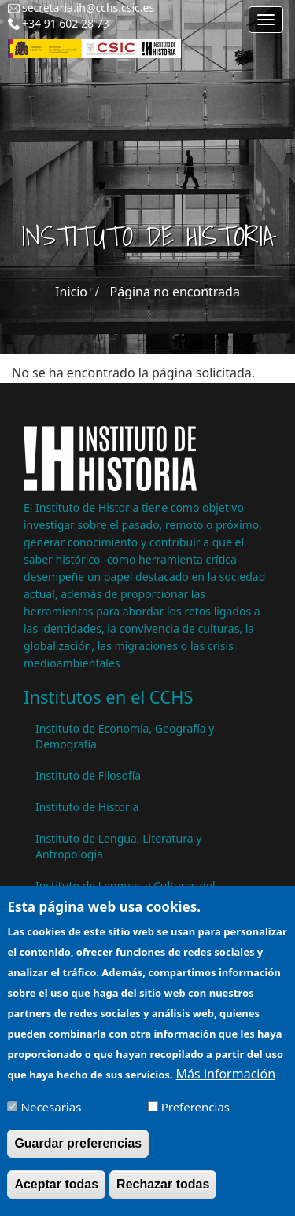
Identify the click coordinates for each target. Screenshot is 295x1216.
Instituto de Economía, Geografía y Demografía (124, 736)
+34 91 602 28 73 (65, 23)
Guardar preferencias (78, 1153)
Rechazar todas (162, 1194)
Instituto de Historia (86, 806)
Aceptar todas (56, 1194)
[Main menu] (266, 19)
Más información (225, 1084)
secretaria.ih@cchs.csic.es (88, 7)
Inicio (71, 291)
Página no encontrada (175, 291)
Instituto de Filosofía (88, 775)
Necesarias (51, 1117)
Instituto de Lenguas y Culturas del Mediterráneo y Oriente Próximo (125, 893)
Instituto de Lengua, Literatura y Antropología (118, 846)
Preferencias (195, 1117)
